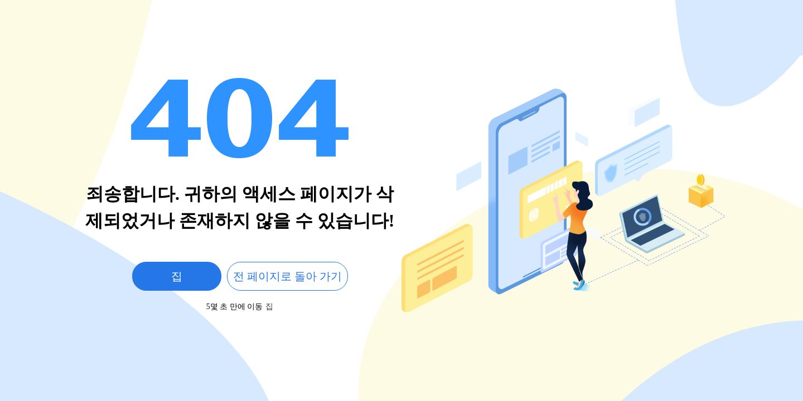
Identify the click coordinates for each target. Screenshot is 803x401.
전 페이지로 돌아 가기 (287, 276)
